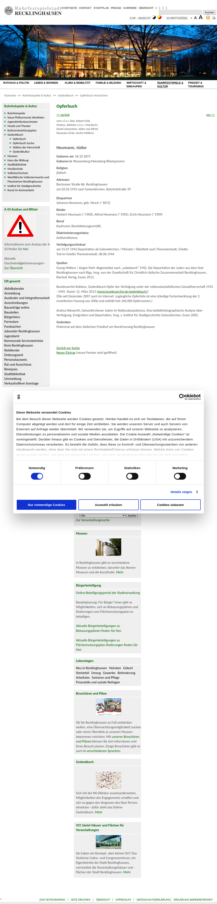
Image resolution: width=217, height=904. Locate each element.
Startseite (10, 95)
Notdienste (11, 350)
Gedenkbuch (66, 95)
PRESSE (116, 8)
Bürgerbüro (12, 317)
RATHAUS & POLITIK (16, 82)
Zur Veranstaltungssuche (93, 520)
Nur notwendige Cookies (46, 505)
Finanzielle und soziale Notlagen (98, 682)
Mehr (120, 572)
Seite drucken (80, 899)
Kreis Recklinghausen (18, 345)
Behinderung (126, 673)
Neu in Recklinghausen (91, 668)
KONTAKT (85, 8)
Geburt (128, 668)
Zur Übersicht (13, 268)
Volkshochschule (17, 173)
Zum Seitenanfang (52, 899)
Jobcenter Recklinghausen (22, 331)
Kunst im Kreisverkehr (20, 190)
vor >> (210, 115)
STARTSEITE (69, 8)
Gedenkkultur (21, 151)
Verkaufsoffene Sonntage (21, 383)
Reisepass (11, 369)
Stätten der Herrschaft (26, 147)
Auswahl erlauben (108, 505)
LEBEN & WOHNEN (46, 82)
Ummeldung (12, 379)
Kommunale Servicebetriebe (23, 341)
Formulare (11, 322)
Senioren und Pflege (105, 678)
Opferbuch (19, 139)
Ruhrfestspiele (16, 113)
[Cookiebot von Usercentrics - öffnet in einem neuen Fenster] (182, 397)
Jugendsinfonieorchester (22, 122)
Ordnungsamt (13, 355)
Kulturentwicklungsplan (21, 130)
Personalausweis (15, 360)
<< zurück (63, 115)
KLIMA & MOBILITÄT (77, 82)
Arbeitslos (83, 678)
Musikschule (15, 169)
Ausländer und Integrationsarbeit (27, 298)
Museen (12, 156)
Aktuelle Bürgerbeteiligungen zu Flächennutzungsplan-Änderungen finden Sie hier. (106, 645)
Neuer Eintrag (65, 353)
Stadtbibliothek (16, 164)
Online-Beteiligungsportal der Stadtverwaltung (108, 593)
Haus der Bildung (17, 160)
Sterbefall (82, 673)
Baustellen (11, 312)
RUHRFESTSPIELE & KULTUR (170, 84)
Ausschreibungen (16, 303)
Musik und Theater (19, 126)
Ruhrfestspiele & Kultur (37, 95)
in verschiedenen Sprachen (101, 751)
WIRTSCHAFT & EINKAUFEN (136, 84)
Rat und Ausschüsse (17, 364)
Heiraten (115, 668)
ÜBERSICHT (146, 8)
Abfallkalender (14, 289)
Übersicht (103, 899)
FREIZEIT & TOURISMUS (196, 84)
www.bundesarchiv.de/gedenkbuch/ (122, 292)
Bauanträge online (16, 307)
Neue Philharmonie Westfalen (25, 117)
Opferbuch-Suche (23, 143)
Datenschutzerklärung (153, 899)
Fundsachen (12, 327)
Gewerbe (109, 673)
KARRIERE (130, 8)
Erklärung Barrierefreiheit (193, 899)
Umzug (96, 673)
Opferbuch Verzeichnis (94, 95)
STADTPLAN (101, 8)
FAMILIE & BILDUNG (108, 82)
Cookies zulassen (170, 505)
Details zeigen (181, 492)
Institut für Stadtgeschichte (24, 186)
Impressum (123, 899)
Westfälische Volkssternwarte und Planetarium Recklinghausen (28, 179)
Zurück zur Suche (68, 348)
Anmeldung (12, 293)
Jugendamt (11, 336)
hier (25, 249)
